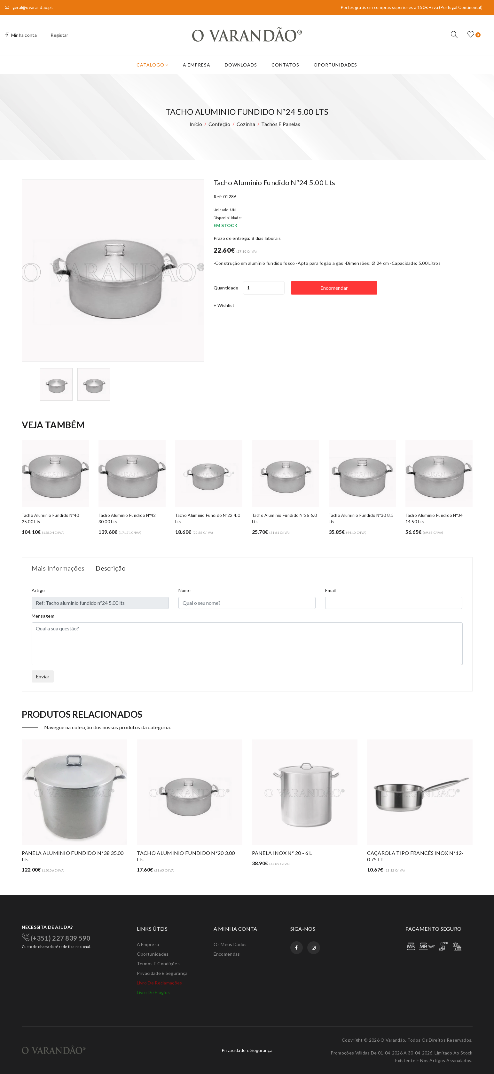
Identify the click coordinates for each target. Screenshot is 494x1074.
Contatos (285, 64)
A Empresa (196, 64)
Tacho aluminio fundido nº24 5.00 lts (274, 182)
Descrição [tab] (111, 568)
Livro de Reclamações (159, 982)
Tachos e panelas (280, 124)
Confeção (219, 124)
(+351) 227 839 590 (56, 937)
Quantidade (226, 287)
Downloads (241, 64)
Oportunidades (335, 64)
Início (196, 124)
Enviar (43, 676)
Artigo (38, 590)
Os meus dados (230, 944)
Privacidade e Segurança (162, 973)
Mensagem (43, 616)
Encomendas (227, 954)
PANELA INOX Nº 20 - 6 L (282, 853)
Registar (59, 35)
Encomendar (334, 288)
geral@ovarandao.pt (29, 7)
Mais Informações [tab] (58, 568)
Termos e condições (158, 963)
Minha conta (21, 35)
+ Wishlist (224, 305)
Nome (184, 590)
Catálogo (153, 64)
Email (330, 590)
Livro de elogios (153, 992)
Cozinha (246, 124)
